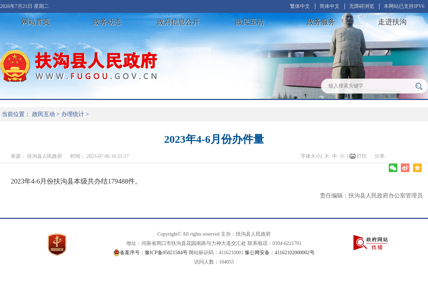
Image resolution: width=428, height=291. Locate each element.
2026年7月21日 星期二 (24, 6)
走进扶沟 (392, 22)
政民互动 (249, 22)
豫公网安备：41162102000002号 (279, 252)
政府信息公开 (178, 22)
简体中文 (330, 6)
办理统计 (72, 114)
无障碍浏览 (361, 6)
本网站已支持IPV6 (404, 6)
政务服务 (321, 22)
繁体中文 (300, 6)
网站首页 (35, 22)
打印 (362, 156)
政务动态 (107, 22)
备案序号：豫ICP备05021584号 (154, 252)
